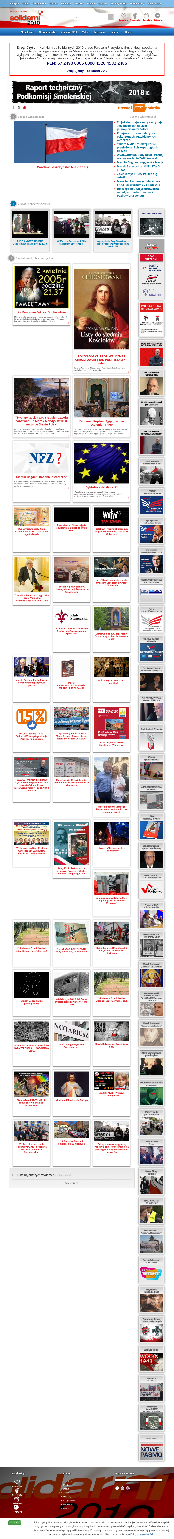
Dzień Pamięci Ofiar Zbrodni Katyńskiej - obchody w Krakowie (112, 950)
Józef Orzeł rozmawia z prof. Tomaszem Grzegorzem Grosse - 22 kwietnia (111, 583)
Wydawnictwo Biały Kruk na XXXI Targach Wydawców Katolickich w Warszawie (31, 851)
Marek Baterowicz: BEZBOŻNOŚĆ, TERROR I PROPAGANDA (71, 685)
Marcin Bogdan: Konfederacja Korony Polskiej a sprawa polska (32, 683)
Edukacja (66, 3)
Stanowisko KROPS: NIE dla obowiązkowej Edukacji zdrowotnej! (31, 1102)
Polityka (14, 3)
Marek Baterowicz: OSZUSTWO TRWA (138, 168)
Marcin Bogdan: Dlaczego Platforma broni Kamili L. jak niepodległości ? (111, 809)
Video (85, 32)
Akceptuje (14, 1522)
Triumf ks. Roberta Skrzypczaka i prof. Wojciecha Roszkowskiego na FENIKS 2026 (32, 598)
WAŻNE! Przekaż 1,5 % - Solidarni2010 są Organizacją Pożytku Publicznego (31, 736)
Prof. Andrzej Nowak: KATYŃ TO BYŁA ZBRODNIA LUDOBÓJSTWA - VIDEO (31, 1048)
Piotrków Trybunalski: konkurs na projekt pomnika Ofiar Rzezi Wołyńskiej (111, 531)
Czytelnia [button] (99, 32)
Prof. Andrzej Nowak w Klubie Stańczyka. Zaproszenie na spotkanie (72, 631)
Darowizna (68, 1504)
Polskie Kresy (137, 3)
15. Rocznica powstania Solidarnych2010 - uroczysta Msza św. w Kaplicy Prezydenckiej (32, 1148)
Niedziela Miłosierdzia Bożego (72, 1100)
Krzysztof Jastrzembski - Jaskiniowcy (112, 849)
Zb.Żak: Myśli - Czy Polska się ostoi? (137, 175)
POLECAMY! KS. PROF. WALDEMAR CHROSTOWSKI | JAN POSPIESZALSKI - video (101, 360)
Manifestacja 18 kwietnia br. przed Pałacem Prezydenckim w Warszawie (72, 783)
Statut (66, 1488)
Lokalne (102, 3)
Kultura (53, 3)
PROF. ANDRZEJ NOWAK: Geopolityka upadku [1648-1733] (30, 242)
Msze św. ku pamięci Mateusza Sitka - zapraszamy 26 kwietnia (138, 183)
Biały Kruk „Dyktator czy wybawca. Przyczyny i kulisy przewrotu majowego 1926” (71, 871)
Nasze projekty (47, 32)
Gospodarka (39, 3)
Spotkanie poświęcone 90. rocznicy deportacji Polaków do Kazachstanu (71, 589)
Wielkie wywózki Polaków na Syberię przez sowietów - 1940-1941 (71, 1002)
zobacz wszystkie (38, 204)
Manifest (67, 1485)
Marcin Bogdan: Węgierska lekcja (140, 162)
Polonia (91, 3)
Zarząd (66, 1492)
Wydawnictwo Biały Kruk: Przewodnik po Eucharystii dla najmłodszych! (31, 531)
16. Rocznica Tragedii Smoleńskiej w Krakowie (71, 1142)
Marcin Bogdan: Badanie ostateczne (41, 477)
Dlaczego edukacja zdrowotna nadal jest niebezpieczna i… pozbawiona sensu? (138, 192)
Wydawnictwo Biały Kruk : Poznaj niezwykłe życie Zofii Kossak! (140, 156)
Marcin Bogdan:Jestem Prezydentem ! (71, 1045)
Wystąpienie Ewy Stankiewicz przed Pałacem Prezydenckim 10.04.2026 (113, 244)
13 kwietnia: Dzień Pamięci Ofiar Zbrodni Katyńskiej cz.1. (112, 999)
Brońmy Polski (118, 3)
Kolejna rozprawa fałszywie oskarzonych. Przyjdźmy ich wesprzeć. (136, 136)
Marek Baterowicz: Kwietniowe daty (111, 1045)
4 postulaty (68, 1481)
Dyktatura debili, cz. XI (101, 487)
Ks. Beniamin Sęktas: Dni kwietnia (42, 312)
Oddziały (67, 1496)
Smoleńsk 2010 (69, 32)
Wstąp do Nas (69, 1500)
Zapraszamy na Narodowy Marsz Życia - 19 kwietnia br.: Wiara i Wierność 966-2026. (71, 736)
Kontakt (66, 1508)
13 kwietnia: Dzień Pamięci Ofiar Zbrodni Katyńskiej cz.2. (31, 949)
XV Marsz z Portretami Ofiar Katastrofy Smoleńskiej (71, 242)
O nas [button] (129, 32)
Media (26, 3)
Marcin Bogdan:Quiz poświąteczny (31, 1002)
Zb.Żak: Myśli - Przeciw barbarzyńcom (112, 1094)
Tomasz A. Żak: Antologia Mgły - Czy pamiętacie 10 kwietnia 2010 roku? (112, 900)
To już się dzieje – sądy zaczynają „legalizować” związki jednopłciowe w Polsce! (140, 125)
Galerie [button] (115, 32)
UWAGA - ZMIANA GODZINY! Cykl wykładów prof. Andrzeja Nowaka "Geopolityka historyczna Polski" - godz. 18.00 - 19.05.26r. (31, 785)
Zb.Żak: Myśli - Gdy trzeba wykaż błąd (111, 681)
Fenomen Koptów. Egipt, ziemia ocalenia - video (102, 422)
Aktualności (27, 32)
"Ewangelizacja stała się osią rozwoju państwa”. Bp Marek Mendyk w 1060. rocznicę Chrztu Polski (41, 421)
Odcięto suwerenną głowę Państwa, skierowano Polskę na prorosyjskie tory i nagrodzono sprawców (111, 1148)
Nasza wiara (154, 3)
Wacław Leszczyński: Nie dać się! (63, 167)
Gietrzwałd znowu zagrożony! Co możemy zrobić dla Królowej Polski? (111, 636)
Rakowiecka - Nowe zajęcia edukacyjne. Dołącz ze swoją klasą (71, 528)
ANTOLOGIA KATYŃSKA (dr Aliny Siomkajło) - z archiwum (71, 950)
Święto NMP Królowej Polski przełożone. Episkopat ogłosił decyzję (137, 147)
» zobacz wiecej (63, 1175)
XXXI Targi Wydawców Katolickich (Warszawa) (111, 743)
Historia (78, 3)
